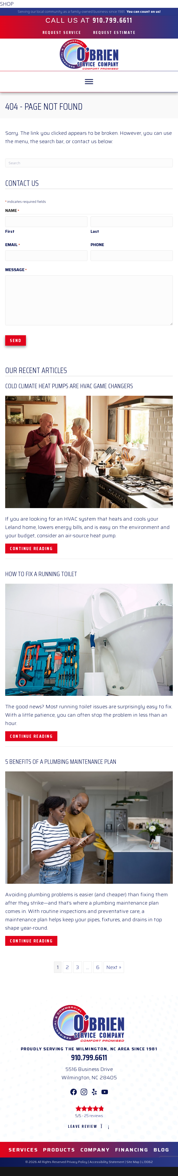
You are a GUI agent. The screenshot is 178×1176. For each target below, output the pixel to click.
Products (59, 1148)
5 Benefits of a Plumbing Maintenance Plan (60, 760)
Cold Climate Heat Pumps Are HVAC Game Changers (69, 385)
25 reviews (93, 1114)
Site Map (132, 1160)
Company (95, 1148)
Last (95, 231)
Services (23, 1148)
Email (12, 244)
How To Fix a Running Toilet (41, 573)
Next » (113, 965)
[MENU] (89, 81)
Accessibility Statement (107, 1160)
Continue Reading (33, 547)
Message (16, 268)
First (10, 231)
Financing (131, 1148)
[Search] (89, 163)
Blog (161, 1148)
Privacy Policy (77, 1160)
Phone (97, 244)
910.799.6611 (89, 1056)
